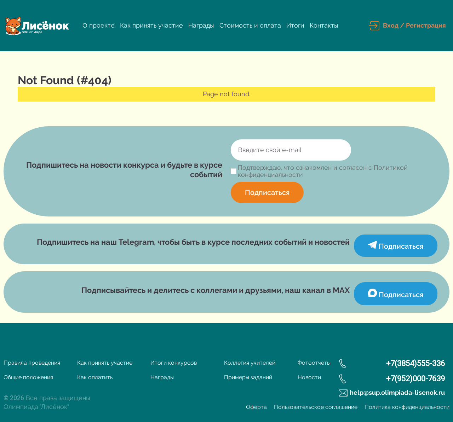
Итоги (295, 25)
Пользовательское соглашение (315, 407)
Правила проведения (32, 362)
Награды (201, 25)
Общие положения (28, 377)
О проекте (98, 25)
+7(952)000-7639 (415, 378)
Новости (309, 377)
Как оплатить (95, 377)
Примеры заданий (248, 377)
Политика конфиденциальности (407, 407)
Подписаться (267, 192)
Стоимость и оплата (250, 25)
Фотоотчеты (314, 362)
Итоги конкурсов (173, 362)
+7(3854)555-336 (415, 363)
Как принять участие (151, 25)
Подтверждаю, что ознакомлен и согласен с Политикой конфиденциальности (323, 171)
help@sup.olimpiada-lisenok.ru (397, 392)
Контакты (324, 25)
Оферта (256, 407)
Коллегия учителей (249, 362)
